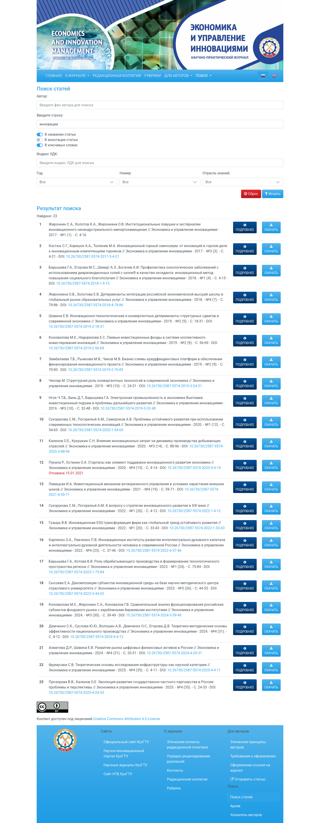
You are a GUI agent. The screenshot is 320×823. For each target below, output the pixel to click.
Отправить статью (247, 779)
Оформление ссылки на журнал (250, 768)
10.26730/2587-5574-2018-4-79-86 (95, 305)
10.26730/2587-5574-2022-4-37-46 (154, 550)
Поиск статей (241, 797)
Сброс (251, 194)
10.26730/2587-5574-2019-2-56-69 (76, 348)
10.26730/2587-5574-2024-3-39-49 (154, 615)
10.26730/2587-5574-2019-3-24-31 (174, 386)
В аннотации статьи (61, 140)
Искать (272, 194)
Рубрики (174, 788)
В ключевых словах (61, 145)
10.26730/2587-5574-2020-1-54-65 (95, 430)
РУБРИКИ (152, 76)
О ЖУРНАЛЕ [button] (75, 76)
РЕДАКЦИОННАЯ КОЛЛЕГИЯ (117, 76)
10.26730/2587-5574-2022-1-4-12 (194, 511)
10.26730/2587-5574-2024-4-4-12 (96, 637)
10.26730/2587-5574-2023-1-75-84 (76, 572)
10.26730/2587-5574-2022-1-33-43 (197, 528)
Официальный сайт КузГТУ (126, 742)
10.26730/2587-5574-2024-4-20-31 (174, 653)
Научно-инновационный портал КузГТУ (124, 753)
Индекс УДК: (47, 154)
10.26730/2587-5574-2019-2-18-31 (76, 326)
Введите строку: (50, 115)
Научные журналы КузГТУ (125, 765)
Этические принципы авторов (248, 744)
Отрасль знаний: (216, 173)
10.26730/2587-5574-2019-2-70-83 (95, 370)
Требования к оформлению (253, 756)
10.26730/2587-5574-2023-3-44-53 (76, 594)
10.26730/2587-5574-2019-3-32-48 (128, 408)
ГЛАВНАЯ (54, 76)
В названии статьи (60, 134)
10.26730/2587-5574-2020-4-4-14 (194, 468)
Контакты (175, 770)
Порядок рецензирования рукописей (188, 759)
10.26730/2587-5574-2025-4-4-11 (194, 670)
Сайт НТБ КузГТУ (118, 774)
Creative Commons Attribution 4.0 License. (127, 719)
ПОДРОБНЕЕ (245, 227)
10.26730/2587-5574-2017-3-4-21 (92, 256)
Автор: (42, 96)
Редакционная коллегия (187, 779)
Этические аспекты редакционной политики (187, 744)
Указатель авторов (246, 815)
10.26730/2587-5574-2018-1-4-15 (83, 283)
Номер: (126, 173)
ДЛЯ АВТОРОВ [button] (177, 76)
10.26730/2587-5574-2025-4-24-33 (76, 692)
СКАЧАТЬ (271, 227)
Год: (40, 173)
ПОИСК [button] (202, 76)
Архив (235, 806)
